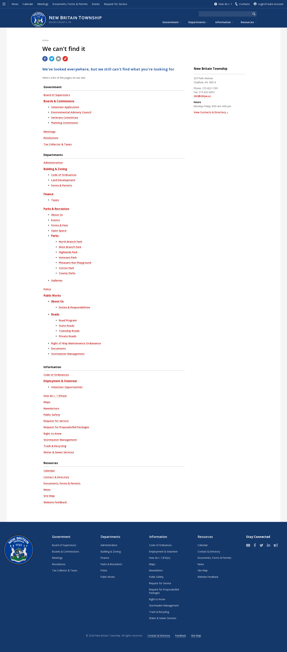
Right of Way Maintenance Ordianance (76, 343)
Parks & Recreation (56, 209)
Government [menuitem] (170, 22)
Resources (51, 463)
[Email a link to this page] (58, 58)
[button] (4, 4)
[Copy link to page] (65, 58)
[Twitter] (261, 545)
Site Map (49, 495)
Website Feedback (55, 502)
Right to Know (52, 433)
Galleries (56, 280)
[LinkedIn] (268, 545)
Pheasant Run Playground (75, 262)
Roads (55, 314)
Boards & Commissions (59, 101)
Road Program (68, 320)
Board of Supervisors (57, 95)
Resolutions (51, 138)
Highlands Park (68, 252)
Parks (55, 235)
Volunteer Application (65, 107)
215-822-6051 (207, 92)
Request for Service (115, 4)
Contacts (244, 4)
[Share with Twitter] (51, 58)
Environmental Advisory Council (71, 112)
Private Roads (67, 336)
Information (52, 367)
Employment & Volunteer (60, 381)
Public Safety (52, 414)
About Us (57, 214)
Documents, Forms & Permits (70, 4)
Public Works (52, 295)
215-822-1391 (210, 88)
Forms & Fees (59, 225)
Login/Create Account (270, 4)
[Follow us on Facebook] (255, 545)
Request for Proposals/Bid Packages (66, 427)
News (15, 4)
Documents (58, 348)
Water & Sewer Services (59, 452)
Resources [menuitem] (247, 22)
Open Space (58, 230)
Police (47, 289)
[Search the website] (225, 14)
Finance (48, 194)
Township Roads (69, 330)
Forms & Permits (61, 185)
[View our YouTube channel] (248, 545)
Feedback (180, 635)
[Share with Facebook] (45, 58)
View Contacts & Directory (210, 112)
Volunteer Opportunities (66, 387)
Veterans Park (68, 257)
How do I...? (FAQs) (55, 395)
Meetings (42, 4)
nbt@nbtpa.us (202, 96)
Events (96, 4)
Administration (53, 162)
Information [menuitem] (223, 22)
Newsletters (51, 408)
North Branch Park (70, 241)
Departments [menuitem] (196, 22)
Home (45, 40)
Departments (53, 155)
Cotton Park (66, 268)
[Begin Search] (254, 14)
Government (53, 87)
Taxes (55, 200)
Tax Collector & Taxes (58, 144)
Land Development (63, 180)
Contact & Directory (56, 477)
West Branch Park (70, 247)
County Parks (67, 273)
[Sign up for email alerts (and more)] (276, 545)
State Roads (66, 325)
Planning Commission (64, 122)
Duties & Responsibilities (74, 307)
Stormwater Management (68, 353)
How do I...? (225, 4)
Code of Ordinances (63, 175)
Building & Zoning (55, 169)
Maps (47, 402)
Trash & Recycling (55, 446)
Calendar (28, 4)
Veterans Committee (64, 117)
